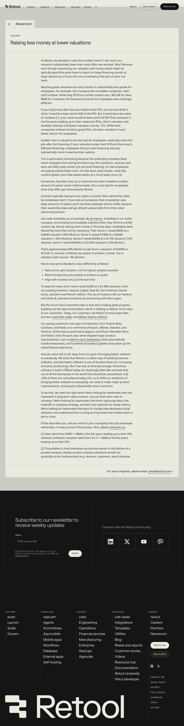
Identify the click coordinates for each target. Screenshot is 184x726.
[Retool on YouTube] (144, 541)
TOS (53, 553)
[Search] (100, 6)
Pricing (87, 7)
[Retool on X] (127, 541)
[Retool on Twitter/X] (158, 666)
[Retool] (12, 6)
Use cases (75, 7)
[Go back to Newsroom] (9, 24)
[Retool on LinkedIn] (110, 541)
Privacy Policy (21, 556)
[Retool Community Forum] (160, 541)
